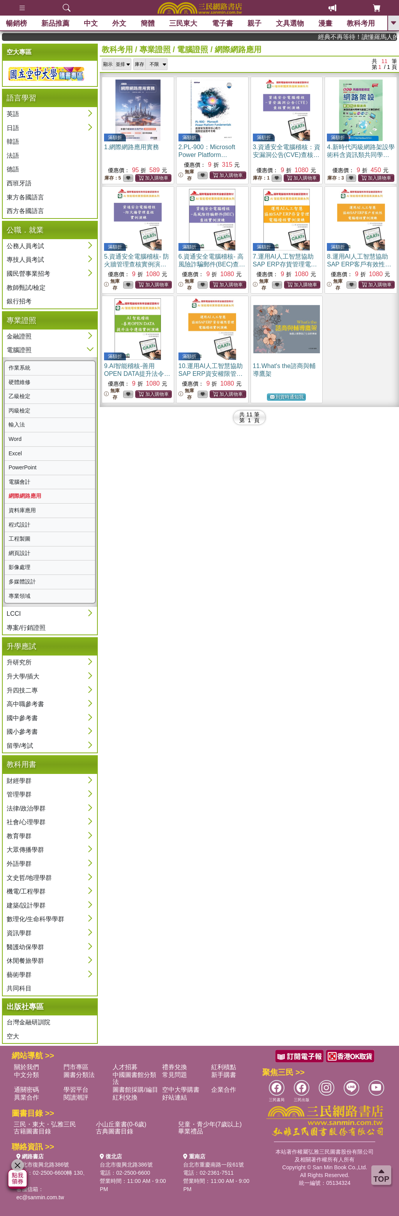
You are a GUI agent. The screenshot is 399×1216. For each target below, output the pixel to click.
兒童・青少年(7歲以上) (210, 1124)
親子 (254, 23)
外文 (119, 23)
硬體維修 (19, 382)
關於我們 (26, 1067)
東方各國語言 (25, 197)
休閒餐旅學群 (25, 960)
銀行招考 (19, 301)
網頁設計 (19, 553)
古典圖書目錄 (114, 1131)
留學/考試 (20, 745)
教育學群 (19, 836)
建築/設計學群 (26, 905)
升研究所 (19, 662)
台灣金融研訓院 (28, 1022)
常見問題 (174, 1074)
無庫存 (186, 175)
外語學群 (19, 863)
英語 (13, 114)
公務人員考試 (25, 246)
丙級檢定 (19, 410)
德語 (13, 169)
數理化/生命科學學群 (35, 919)
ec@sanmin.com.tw (40, 1197)
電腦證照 (19, 350)
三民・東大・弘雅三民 (45, 1124)
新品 (55, 23)
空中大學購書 (181, 1089)
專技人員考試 (25, 259)
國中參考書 (22, 718)
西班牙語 (19, 183)
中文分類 (26, 1074)
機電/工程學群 (26, 891)
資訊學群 (19, 933)
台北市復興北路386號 (42, 1164)
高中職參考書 (25, 704)
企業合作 (223, 1089)
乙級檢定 (19, 396)
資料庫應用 (22, 510)
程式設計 (19, 525)
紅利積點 (223, 1067)
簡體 (148, 23)
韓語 (13, 141)
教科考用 (361, 23)
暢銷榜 (16, 23)
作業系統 (19, 368)
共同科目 (19, 988)
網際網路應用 (25, 496)
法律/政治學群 (26, 808)
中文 (91, 23)
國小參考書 (22, 731)
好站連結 (174, 1097)
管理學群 (19, 794)
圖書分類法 (79, 1074)
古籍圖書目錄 (32, 1131)
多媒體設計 (22, 581)
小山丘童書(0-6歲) (121, 1124)
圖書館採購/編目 (135, 1089)
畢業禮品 (190, 1131)
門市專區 (76, 1067)
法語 (13, 155)
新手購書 (223, 1074)
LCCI (14, 613)
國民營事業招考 (28, 273)
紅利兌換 (125, 1097)
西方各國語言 (25, 211)
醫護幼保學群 (25, 947)
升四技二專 (22, 690)
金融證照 (19, 336)
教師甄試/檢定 (26, 287)
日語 (13, 128)
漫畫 (325, 23)
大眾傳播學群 (25, 849)
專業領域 (19, 596)
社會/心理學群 (26, 822)
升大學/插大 (23, 676)
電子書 (222, 23)
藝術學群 (19, 974)
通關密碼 (26, 1089)
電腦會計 (19, 482)
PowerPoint (23, 467)
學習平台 (76, 1089)
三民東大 (183, 23)
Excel (15, 453)
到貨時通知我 (287, 397)
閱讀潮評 (76, 1097)
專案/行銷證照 (26, 627)
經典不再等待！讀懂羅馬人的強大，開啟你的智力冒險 (367, 36)
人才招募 (125, 1067)
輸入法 (17, 424)
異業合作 (26, 1097)
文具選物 (290, 23)
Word (15, 439)
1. (131, 147)
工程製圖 (19, 539)
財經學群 (19, 780)
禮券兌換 (174, 1067)
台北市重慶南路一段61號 (213, 1164)
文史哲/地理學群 (29, 877)
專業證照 (155, 49)
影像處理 (19, 567)
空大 (13, 1036)
